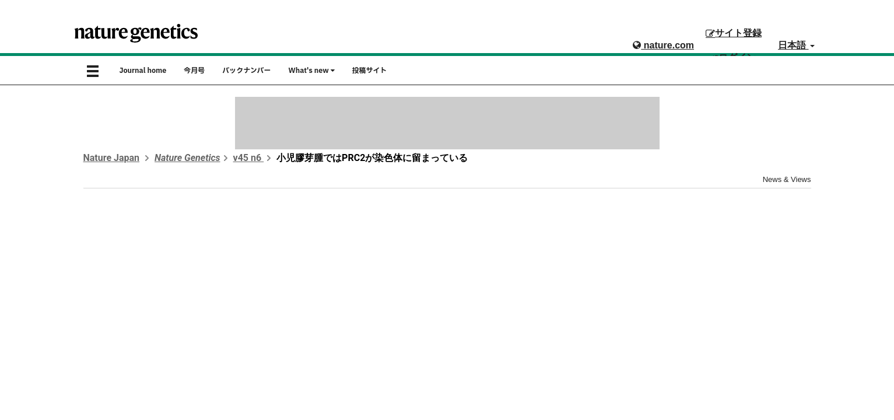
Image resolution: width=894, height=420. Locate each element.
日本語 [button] (796, 45)
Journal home (143, 70)
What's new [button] (312, 70)
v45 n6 (248, 157)
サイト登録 (734, 33)
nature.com (663, 45)
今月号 (194, 70)
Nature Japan (111, 157)
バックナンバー (246, 70)
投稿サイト (369, 70)
